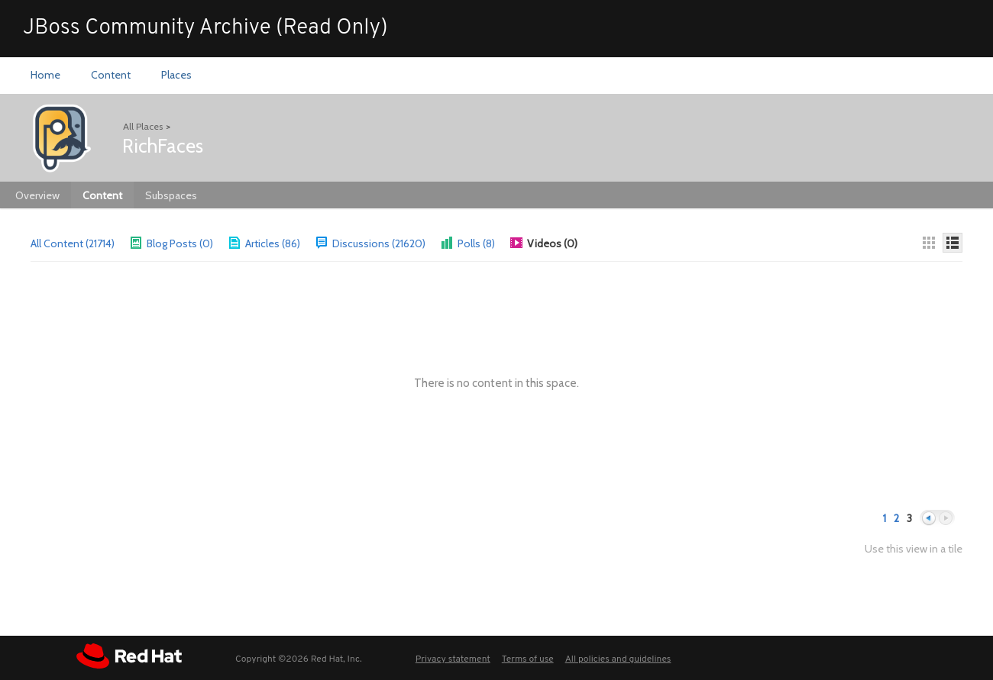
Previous (929, 518)
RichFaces (162, 145)
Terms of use (528, 659)
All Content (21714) (73, 243)
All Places (143, 126)
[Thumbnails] (929, 243)
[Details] (952, 243)
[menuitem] (45, 75)
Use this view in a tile (913, 549)
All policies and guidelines (618, 659)
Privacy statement (453, 659)
